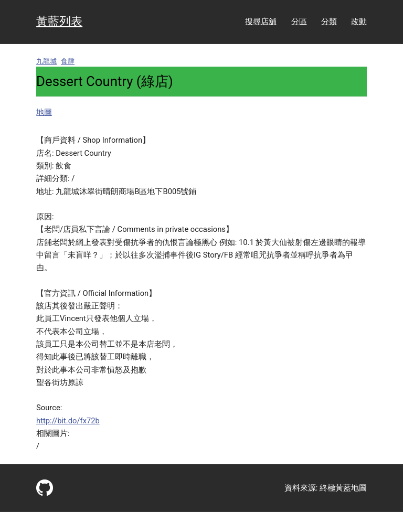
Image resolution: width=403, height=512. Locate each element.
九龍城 (46, 61)
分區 (299, 21)
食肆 (68, 61)
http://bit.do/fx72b (68, 420)
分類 (329, 21)
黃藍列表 (59, 21)
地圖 (44, 112)
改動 (359, 21)
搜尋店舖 (261, 21)
